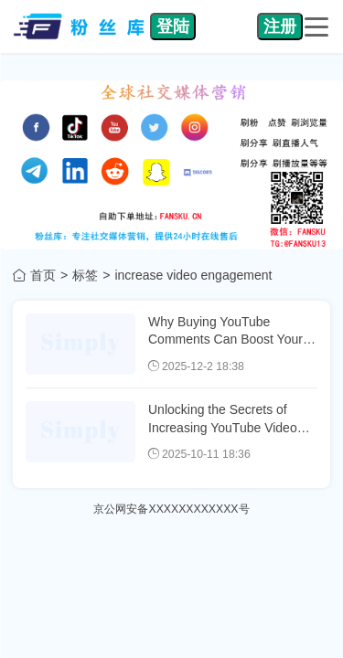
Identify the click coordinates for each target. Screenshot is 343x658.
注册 (279, 26)
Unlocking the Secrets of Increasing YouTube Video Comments (222, 427)
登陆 (172, 26)
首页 (43, 275)
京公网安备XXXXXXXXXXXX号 (171, 509)
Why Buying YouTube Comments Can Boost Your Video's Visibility (225, 339)
